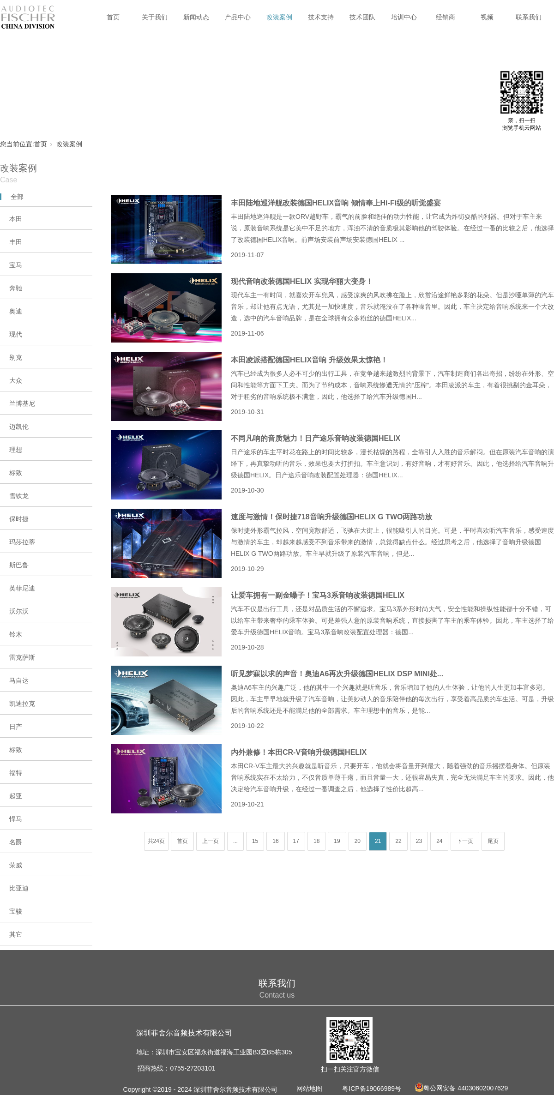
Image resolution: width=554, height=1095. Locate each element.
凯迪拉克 (22, 703)
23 (419, 841)
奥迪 (15, 311)
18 (316, 841)
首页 (113, 17)
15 (255, 841)
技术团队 (362, 17)
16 (275, 841)
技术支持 (321, 17)
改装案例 (279, 17)
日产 (15, 726)
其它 (15, 934)
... (235, 841)
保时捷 (19, 519)
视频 (487, 17)
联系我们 (529, 17)
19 (337, 841)
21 (378, 841)
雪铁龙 (19, 496)
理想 (15, 449)
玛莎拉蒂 (22, 542)
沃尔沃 (19, 611)
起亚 (15, 796)
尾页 (493, 841)
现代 (15, 334)
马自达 (19, 680)
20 (358, 841)
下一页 (465, 841)
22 (398, 841)
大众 (15, 380)
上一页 (210, 841)
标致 (15, 472)
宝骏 (15, 911)
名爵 (15, 842)
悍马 (15, 819)
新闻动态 (196, 17)
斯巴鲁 (19, 565)
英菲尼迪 (22, 588)
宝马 (15, 265)
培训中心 (404, 17)
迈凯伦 (19, 426)
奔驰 (15, 288)
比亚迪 (19, 888)
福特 (15, 773)
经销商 (445, 17)
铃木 (15, 634)
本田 (15, 219)
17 (296, 841)
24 (439, 841)
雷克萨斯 (22, 657)
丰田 (15, 242)
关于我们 (155, 17)
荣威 (15, 865)
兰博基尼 (22, 403)
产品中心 (238, 17)
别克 (15, 357)
